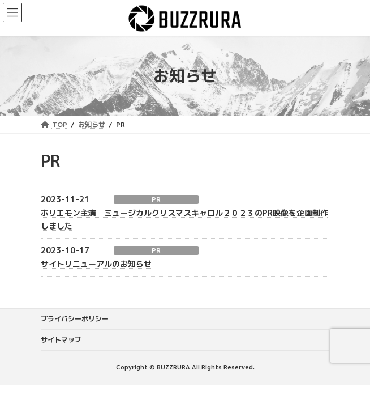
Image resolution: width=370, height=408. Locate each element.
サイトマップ (61, 340)
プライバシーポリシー (75, 319)
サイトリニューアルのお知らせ (96, 263)
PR (156, 199)
